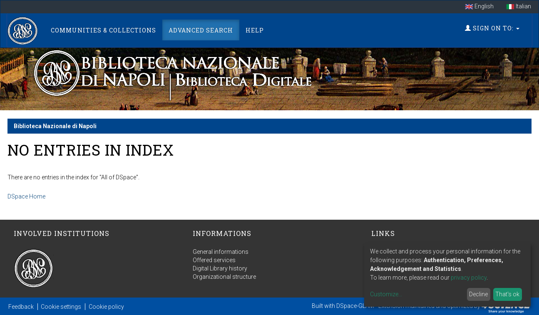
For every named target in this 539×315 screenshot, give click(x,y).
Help (255, 30)
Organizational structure (224, 276)
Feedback (21, 306)
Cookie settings (61, 306)
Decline (478, 294)
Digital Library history (220, 268)
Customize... (386, 294)
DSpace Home (26, 196)
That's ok (507, 294)
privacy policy (469, 277)
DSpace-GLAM (355, 306)
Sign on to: (492, 28)
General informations (220, 251)
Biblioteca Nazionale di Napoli (55, 126)
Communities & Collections (103, 30)
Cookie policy (106, 306)
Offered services (214, 260)
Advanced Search (201, 30)
